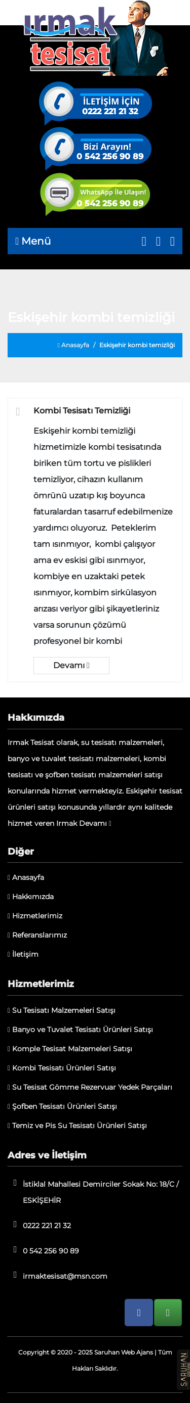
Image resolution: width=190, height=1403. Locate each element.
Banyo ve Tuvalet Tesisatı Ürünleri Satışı (80, 1029)
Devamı (71, 665)
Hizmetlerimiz (35, 915)
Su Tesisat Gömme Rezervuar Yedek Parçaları (90, 1087)
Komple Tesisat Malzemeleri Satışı (70, 1048)
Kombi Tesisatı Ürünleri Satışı (62, 1067)
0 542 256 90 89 (110, 157)
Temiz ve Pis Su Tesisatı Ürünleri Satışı (77, 1125)
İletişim (23, 954)
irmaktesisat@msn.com (57, 1275)
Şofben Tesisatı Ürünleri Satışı (62, 1106)
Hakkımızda (31, 896)
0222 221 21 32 (110, 112)
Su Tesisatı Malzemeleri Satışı (62, 1010)
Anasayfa (73, 345)
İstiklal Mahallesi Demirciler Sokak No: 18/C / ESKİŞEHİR (93, 1191)
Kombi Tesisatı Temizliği (81, 410)
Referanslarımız (37, 935)
